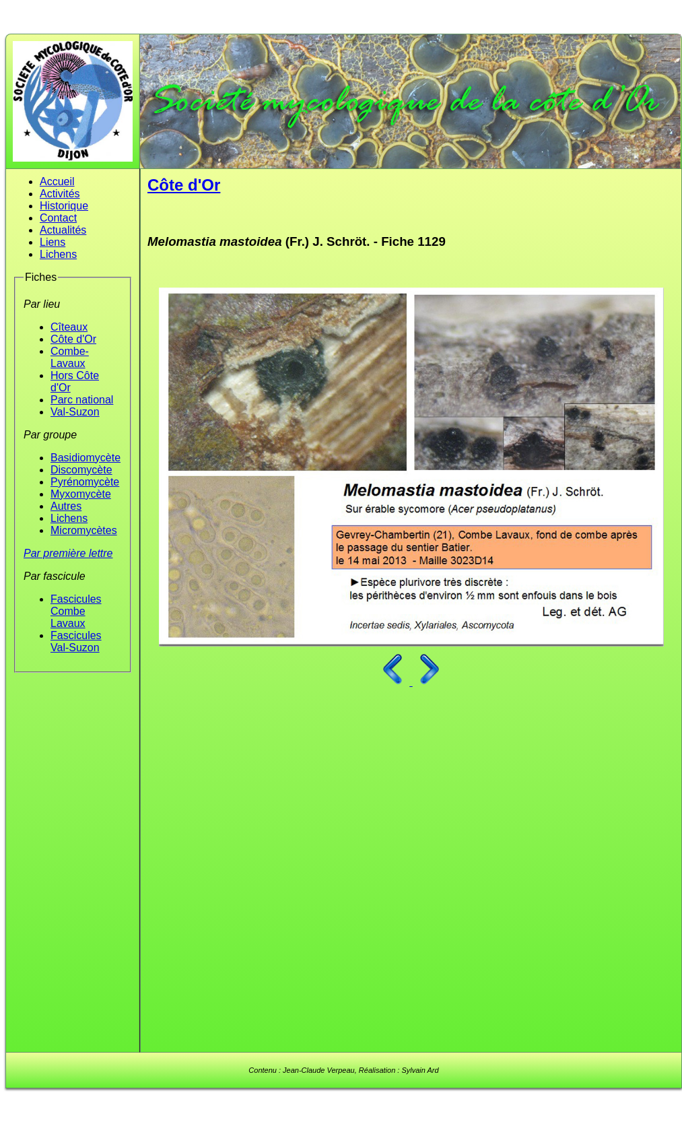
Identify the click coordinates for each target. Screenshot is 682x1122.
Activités (60, 193)
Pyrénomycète (84, 482)
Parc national (81, 399)
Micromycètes (83, 530)
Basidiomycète (85, 457)
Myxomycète (80, 494)
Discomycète (81, 469)
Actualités (63, 230)
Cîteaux (69, 327)
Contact (58, 218)
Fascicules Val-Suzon (76, 641)
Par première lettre (68, 553)
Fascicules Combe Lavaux (76, 611)
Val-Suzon (75, 412)
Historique (64, 205)
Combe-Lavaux (69, 357)
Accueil (57, 181)
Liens (52, 242)
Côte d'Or (73, 339)
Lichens (58, 254)
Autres (65, 506)
